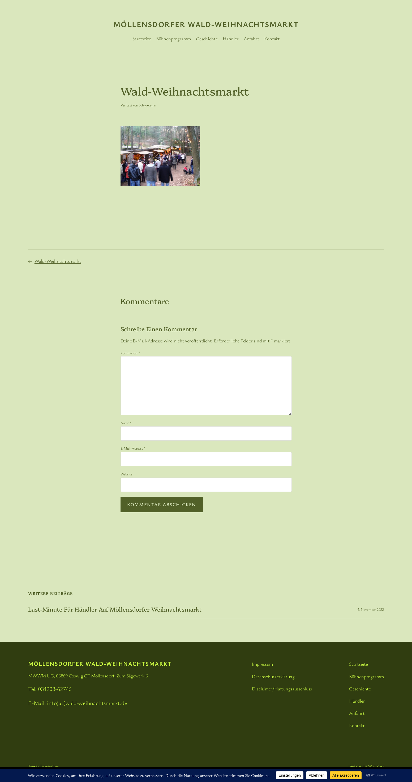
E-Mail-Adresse (133, 448)
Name (126, 422)
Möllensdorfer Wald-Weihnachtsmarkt (206, 24)
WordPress (376, 765)
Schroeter (146, 105)
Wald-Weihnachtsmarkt (58, 261)
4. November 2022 (370, 609)
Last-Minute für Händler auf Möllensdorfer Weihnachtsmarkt (115, 609)
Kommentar (130, 352)
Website (126, 473)
